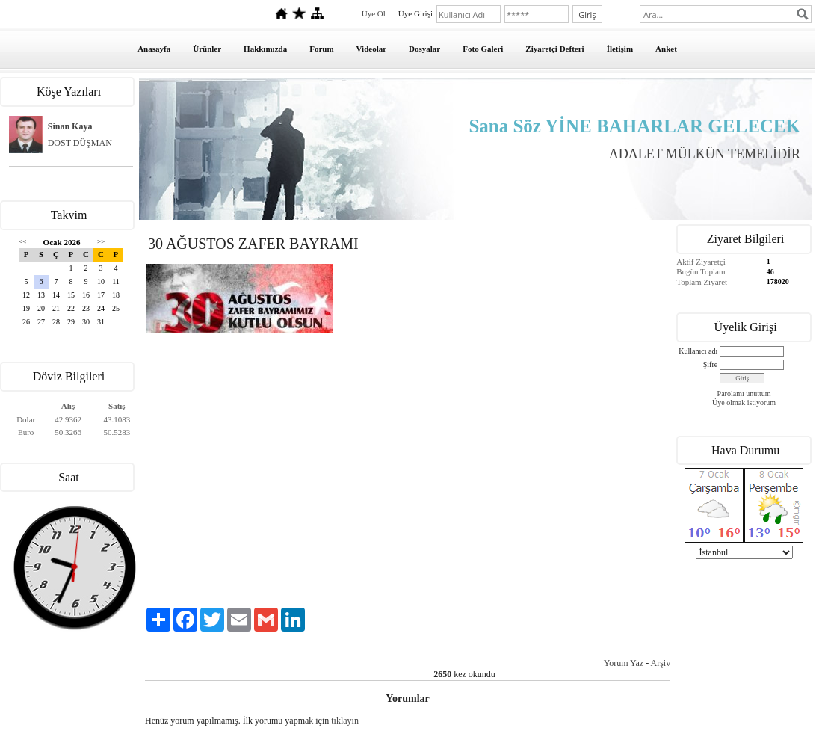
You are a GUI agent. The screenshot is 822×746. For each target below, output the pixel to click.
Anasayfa (153, 48)
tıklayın (345, 720)
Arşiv (661, 663)
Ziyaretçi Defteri (554, 48)
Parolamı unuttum (744, 393)
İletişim (620, 48)
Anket (666, 48)
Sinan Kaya (70, 126)
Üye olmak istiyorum (744, 402)
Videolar (371, 48)
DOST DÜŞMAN (80, 143)
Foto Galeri (483, 48)
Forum (321, 48)
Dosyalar (424, 48)
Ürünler (207, 48)
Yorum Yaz (623, 663)
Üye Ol (374, 13)
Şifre (710, 364)
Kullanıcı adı (698, 351)
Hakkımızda (265, 48)
